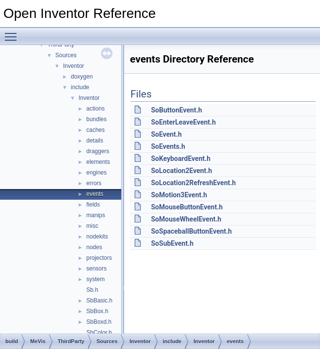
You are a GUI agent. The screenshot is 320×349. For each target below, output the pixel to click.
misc (92, 225)
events (94, 193)
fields (93, 204)
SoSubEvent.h (172, 243)
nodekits (97, 236)
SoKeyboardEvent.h (180, 158)
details (94, 140)
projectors (99, 257)
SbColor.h (99, 332)
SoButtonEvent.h (176, 110)
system (95, 279)
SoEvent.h (166, 134)
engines (96, 172)
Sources (66, 55)
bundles (96, 119)
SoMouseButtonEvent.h (187, 207)
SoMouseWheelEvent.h (186, 219)
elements (98, 162)
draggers (97, 151)
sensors (96, 268)
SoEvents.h (168, 146)
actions (95, 108)
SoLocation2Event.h (181, 170)
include (80, 87)
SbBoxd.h (99, 321)
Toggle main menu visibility (13, 32)
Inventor (73, 66)
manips (95, 215)
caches (95, 130)
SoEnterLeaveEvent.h (183, 122)
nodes (94, 247)
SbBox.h (97, 311)
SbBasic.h (99, 300)
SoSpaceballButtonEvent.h (191, 231)
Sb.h (92, 289)
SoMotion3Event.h (179, 195)
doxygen (82, 76)
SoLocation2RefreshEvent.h (193, 183)
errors (93, 183)
